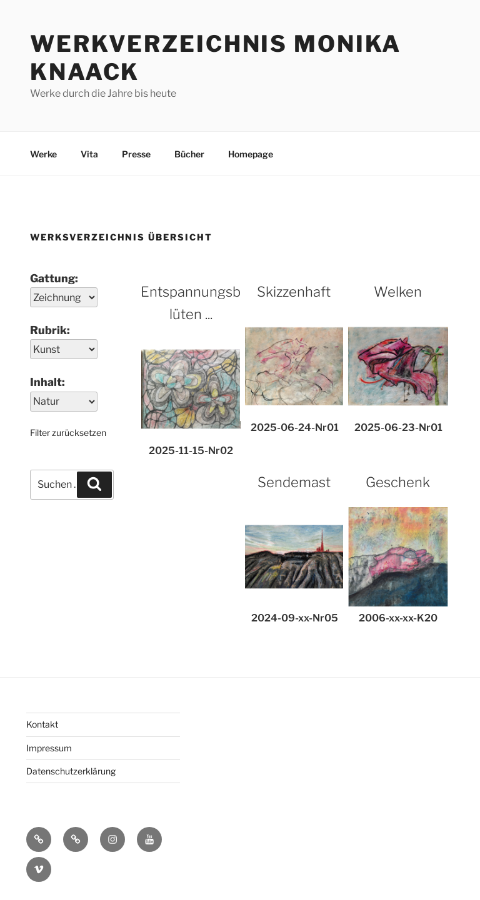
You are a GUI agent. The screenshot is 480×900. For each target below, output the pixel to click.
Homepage (250, 154)
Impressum (49, 748)
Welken (398, 292)
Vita (89, 154)
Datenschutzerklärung (71, 771)
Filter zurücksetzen (68, 432)
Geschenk (398, 482)
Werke (43, 154)
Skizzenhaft (294, 292)
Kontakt (42, 724)
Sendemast (294, 482)
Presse (136, 154)
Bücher (189, 154)
